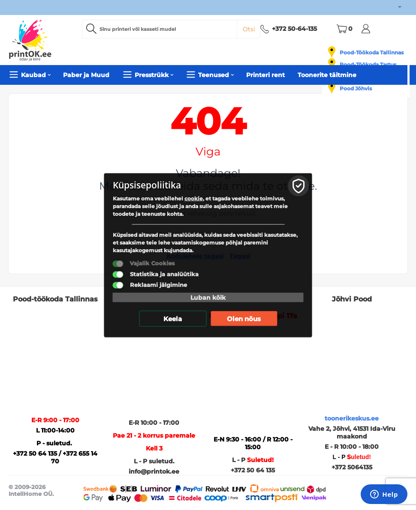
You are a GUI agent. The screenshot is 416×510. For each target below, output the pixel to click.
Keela (172, 318)
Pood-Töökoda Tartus (368, 64)
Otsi (249, 29)
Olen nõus (244, 318)
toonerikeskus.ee (352, 418)
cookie (193, 198)
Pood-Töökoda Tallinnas (372, 52)
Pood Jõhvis (356, 88)
